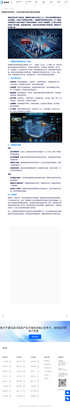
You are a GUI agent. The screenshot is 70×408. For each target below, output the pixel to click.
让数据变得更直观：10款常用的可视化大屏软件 (33, 396)
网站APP (44, 2)
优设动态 (12, 8)
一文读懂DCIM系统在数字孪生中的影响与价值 (5, 386)
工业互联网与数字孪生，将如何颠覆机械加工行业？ (5, 396)
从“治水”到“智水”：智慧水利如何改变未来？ (19, 376)
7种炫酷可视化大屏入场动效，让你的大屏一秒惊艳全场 (5, 366)
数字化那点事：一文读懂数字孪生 (19, 386)
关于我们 (66, 2)
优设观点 (58, 2)
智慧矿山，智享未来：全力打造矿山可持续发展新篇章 (33, 371)
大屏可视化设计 (48, 371)
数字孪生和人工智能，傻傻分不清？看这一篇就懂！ (19, 361)
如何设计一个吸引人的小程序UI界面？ (5, 381)
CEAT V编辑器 (28, 2)
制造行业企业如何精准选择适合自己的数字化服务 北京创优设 (33, 376)
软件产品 (36, 2)
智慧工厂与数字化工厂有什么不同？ (19, 391)
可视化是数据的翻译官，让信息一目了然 (19, 396)
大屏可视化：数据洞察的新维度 (33, 366)
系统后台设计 (47, 368)
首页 (11, 2)
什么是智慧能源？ (33, 386)
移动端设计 (47, 360)
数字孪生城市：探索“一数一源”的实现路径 (33, 361)
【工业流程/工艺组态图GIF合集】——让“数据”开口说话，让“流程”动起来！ (5, 361)
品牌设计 (46, 378)
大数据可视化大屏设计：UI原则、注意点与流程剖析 (19, 371)
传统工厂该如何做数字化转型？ (33, 381)
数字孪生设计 (19, 2)
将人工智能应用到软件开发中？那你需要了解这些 (33, 391)
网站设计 (46, 375)
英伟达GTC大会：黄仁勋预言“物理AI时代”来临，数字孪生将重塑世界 (5, 371)
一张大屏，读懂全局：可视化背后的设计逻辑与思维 (5, 376)
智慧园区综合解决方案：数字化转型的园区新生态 (5, 391)
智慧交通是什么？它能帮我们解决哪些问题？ (19, 381)
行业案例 (51, 2)
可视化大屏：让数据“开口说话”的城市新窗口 (19, 366)
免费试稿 (35, 337)
